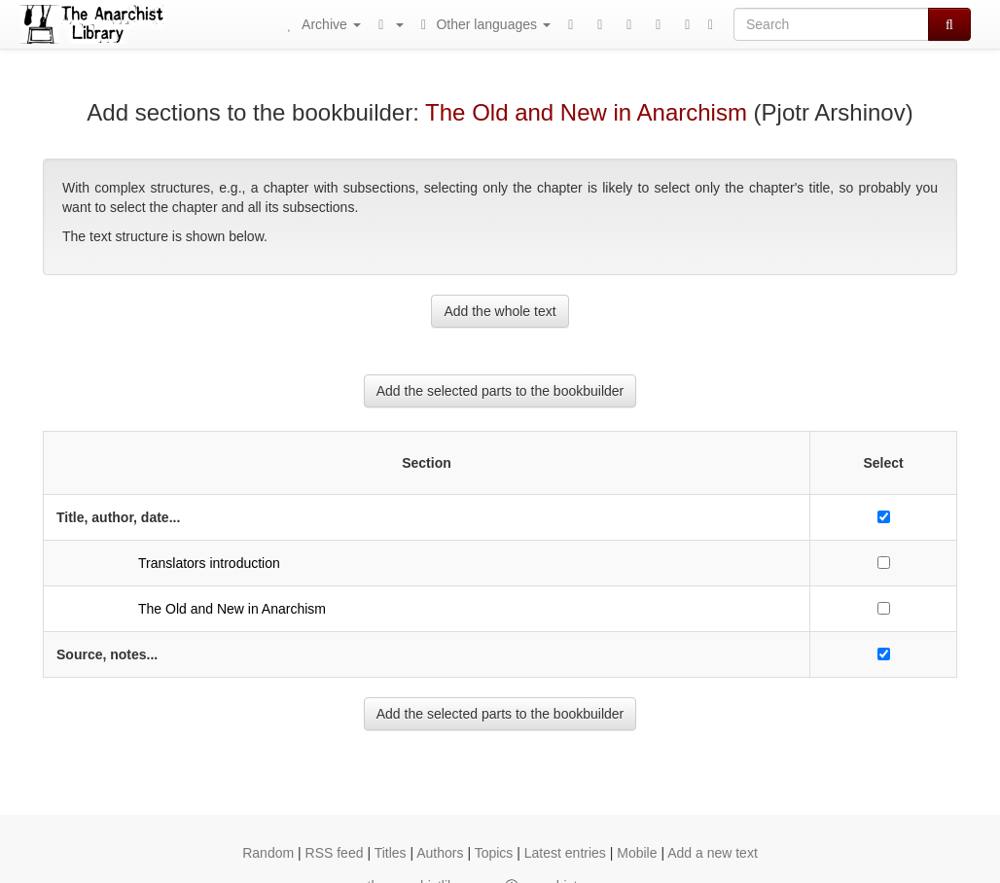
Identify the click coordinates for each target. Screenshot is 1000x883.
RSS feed (334, 853)
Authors (439, 853)
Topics (494, 853)
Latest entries (565, 853)
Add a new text (712, 853)
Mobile (637, 853)
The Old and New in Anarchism (586, 112)
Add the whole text (499, 311)
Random (268, 853)
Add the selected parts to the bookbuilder (500, 391)
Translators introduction (209, 563)
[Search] (831, 24)
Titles (391, 853)
